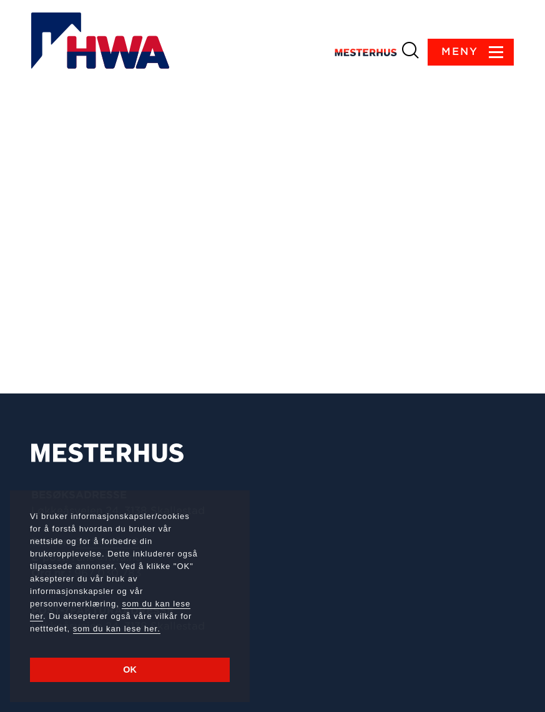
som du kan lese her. (116, 628)
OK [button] (130, 670)
